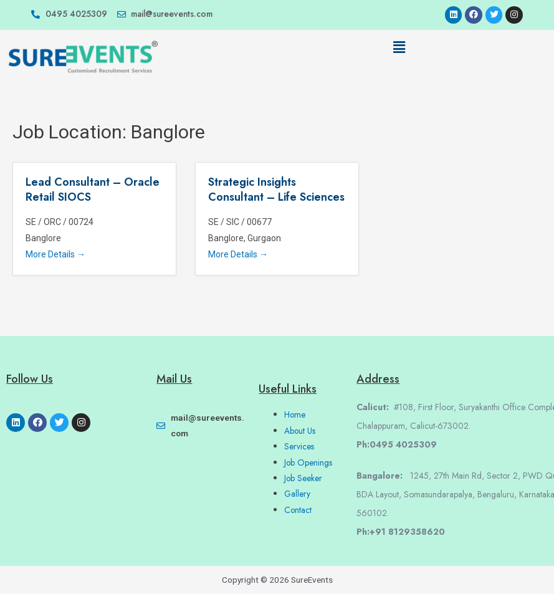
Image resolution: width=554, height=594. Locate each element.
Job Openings (308, 462)
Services (299, 446)
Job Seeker (303, 478)
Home (294, 414)
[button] (398, 48)
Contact (298, 510)
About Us (299, 430)
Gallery (297, 493)
